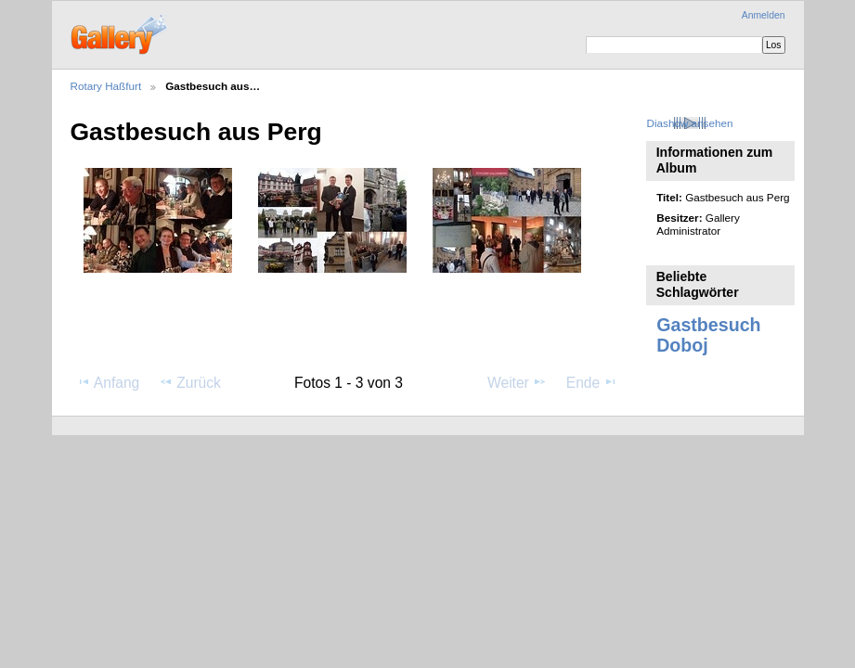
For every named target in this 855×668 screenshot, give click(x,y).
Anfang (108, 382)
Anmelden (763, 15)
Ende (592, 382)
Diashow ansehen (690, 123)
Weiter (517, 382)
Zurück (190, 382)
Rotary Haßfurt (106, 86)
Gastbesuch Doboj (708, 334)
